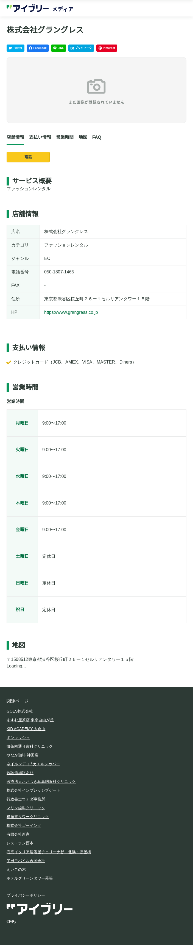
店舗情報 (15, 137)
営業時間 (65, 137)
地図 (83, 137)
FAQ (96, 137)
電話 (28, 157)
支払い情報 (40, 137)
